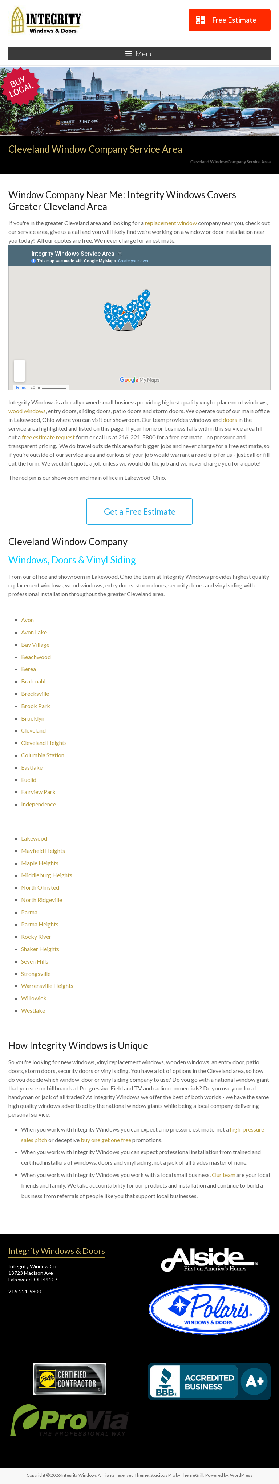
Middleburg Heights (46, 874)
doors (230, 419)
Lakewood (34, 838)
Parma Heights (39, 924)
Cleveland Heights (44, 742)
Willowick (33, 997)
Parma (29, 912)
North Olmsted (40, 887)
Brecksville (35, 693)
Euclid (28, 779)
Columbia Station (42, 754)
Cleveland (33, 730)
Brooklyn (32, 718)
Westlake (33, 1010)
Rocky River (36, 936)
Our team (223, 1174)
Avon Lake (34, 632)
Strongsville (35, 973)
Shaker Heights (40, 948)
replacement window (171, 222)
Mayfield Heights (43, 850)
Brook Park (35, 705)
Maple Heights (39, 862)
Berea (28, 668)
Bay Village (35, 644)
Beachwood (36, 656)
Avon (27, 619)
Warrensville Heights (47, 985)
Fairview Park (38, 791)
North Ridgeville (41, 899)
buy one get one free (106, 1139)
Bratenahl (33, 681)
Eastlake (32, 767)
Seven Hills (34, 961)
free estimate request (48, 437)
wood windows (27, 410)
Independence (38, 804)
